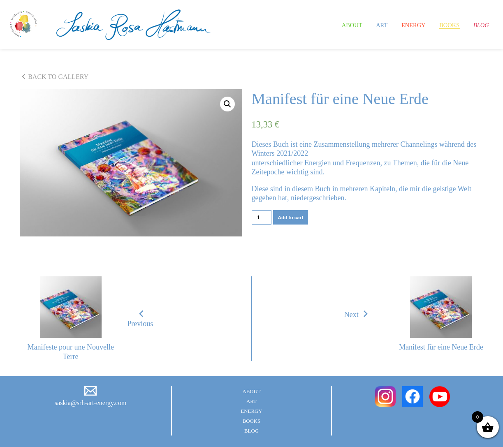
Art (366, 25)
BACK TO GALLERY (54, 77)
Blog (479, 25)
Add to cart (291, 217)
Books (443, 25)
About (332, 25)
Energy (402, 25)
